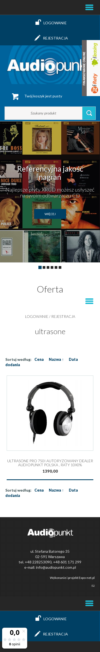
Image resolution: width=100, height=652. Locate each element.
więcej (50, 214)
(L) (93, 585)
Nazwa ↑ (56, 359)
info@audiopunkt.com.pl (56, 567)
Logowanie (50, 22)
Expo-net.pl (87, 578)
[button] (7, 191)
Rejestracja (50, 37)
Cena (39, 359)
